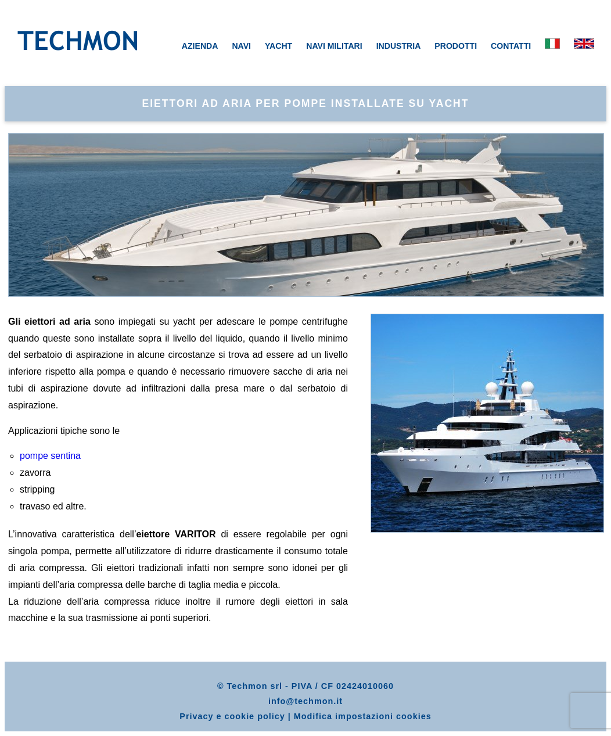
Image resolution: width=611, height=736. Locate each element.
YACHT (278, 46)
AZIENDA (200, 46)
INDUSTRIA (398, 46)
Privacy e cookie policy (232, 716)
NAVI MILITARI (334, 46)
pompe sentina (50, 456)
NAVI (241, 46)
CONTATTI (511, 46)
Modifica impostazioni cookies (363, 716)
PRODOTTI (455, 46)
